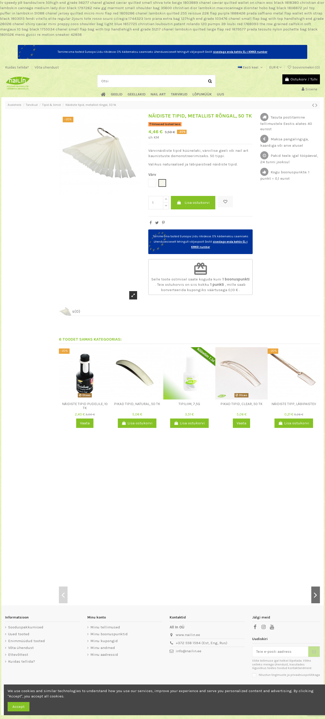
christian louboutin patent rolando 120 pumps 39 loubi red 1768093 (198, 24)
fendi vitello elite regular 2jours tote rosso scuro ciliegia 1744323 (84, 18)
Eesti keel (251, 67)
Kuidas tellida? (17, 67)
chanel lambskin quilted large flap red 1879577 (204, 29)
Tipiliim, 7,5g (189, 404)
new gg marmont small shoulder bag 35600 (132, 8)
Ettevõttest (18, 654)
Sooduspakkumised (25, 627)
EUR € (275, 67)
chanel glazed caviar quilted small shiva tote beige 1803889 (144, 2)
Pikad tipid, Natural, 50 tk (137, 404)
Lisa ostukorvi (193, 202)
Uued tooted (18, 634)
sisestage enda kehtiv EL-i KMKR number (240, 52)
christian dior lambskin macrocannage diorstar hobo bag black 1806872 (237, 8)
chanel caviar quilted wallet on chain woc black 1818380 (249, 2)
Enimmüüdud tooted (26, 641)
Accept (18, 706)
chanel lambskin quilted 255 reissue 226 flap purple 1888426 (191, 13)
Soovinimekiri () (303, 67)
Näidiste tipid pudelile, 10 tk (85, 406)
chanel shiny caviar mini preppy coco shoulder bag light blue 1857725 (74, 24)
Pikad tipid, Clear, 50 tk (241, 404)
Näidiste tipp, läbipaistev (293, 404)
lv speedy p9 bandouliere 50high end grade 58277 (44, 2)
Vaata (85, 423)
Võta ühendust (47, 67)
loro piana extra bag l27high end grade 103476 (186, 18)
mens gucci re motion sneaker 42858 (48, 34)
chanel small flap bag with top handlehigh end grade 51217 (108, 29)
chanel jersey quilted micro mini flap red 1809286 (90, 13)
